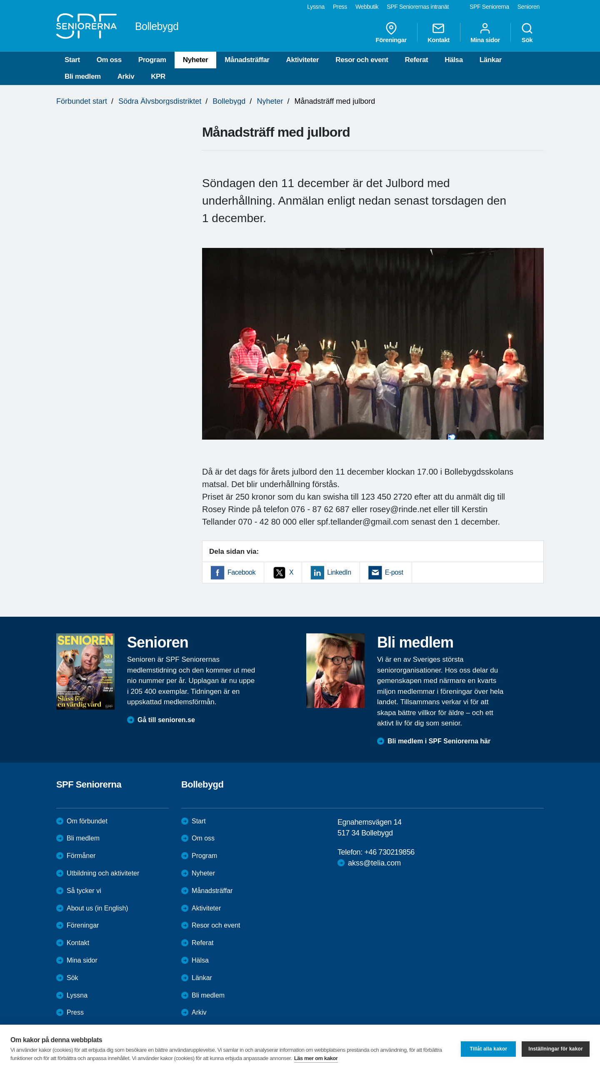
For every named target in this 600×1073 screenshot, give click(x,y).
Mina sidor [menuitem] (485, 32)
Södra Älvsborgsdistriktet (159, 101)
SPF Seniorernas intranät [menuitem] (418, 6)
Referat (416, 60)
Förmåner (81, 855)
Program (152, 60)
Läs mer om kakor (316, 1058)
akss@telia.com (374, 863)
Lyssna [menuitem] (316, 6)
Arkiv (126, 76)
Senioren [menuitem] (529, 6)
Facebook (241, 572)
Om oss (109, 60)
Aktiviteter (302, 60)
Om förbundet (87, 821)
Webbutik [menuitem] (366, 6)
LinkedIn (339, 572)
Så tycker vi (84, 890)
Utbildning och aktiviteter (103, 873)
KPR (158, 76)
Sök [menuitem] (527, 32)
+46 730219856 (389, 852)
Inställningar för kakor (555, 1049)
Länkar (491, 60)
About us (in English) (97, 908)
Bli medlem (83, 76)
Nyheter (195, 60)
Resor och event (361, 60)
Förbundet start (81, 101)
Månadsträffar (247, 60)
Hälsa (453, 60)
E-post (394, 572)
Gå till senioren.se (166, 719)
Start (72, 60)
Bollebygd (228, 101)
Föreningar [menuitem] (391, 32)
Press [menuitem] (340, 6)
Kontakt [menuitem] (439, 32)
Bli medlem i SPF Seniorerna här (439, 741)
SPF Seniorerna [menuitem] (489, 6)
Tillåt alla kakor (488, 1049)
